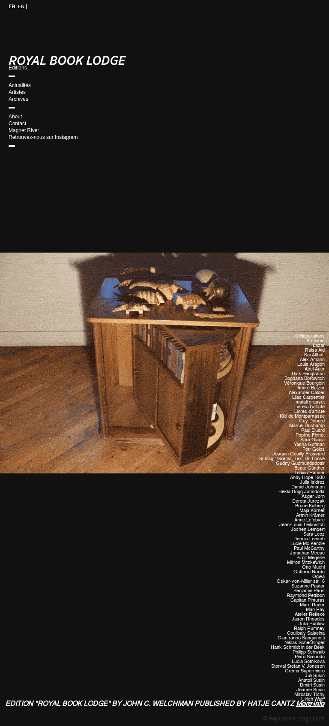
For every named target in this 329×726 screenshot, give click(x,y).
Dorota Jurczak (308, 501)
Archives (18, 99)
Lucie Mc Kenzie (307, 543)
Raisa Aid (315, 350)
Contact (17, 123)
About (15, 117)
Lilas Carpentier (308, 397)
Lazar (319, 345)
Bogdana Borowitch (304, 378)
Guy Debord (312, 421)
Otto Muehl (313, 567)
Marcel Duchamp (307, 425)
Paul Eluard (313, 430)
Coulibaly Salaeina (306, 633)
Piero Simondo (310, 656)
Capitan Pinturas (307, 600)
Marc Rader (312, 604)
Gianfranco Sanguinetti (301, 638)
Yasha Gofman (309, 444)
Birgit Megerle (310, 557)
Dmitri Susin (312, 685)
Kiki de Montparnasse (302, 416)
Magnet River (24, 130)
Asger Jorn (313, 496)
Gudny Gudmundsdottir (300, 463)
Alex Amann (312, 359)
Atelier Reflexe (310, 614)
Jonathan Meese (307, 553)
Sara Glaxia (312, 439)
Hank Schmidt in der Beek (298, 647)
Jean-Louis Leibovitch (302, 524)
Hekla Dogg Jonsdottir (301, 491)
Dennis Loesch (309, 538)
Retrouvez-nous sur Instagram (43, 137)
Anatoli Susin (311, 680)
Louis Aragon (311, 364)
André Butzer (311, 388)
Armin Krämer (310, 515)
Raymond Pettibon (306, 595)
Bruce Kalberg (310, 505)
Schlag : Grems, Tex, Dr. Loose (292, 458)
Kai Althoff (314, 354)
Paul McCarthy (309, 548)
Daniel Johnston (308, 487)
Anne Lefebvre (309, 520)
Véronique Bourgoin (304, 383)
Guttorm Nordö (309, 571)
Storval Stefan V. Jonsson (298, 666)
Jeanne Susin (310, 689)
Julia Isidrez (312, 482)
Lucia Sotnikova (308, 661)
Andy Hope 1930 (307, 477)
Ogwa (318, 576)
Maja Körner (312, 510)
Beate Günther (309, 468)
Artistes (17, 92)
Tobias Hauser (309, 472)
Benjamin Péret (309, 590)
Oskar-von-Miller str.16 (301, 581)
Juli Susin (315, 675)
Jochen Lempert (308, 529)
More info (310, 703)
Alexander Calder (307, 392)
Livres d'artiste (309, 406)
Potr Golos (313, 449)
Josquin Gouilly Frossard (298, 454)
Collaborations (310, 336)
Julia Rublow (312, 623)
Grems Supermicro (305, 671)
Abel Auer (315, 369)
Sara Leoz (314, 534)
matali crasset (310, 402)
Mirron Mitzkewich (306, 562)
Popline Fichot (310, 435)
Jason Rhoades (308, 619)
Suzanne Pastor (308, 586)
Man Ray (315, 609)
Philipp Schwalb (309, 652)
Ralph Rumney (309, 628)
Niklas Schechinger (304, 642)
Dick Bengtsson (308, 373)
